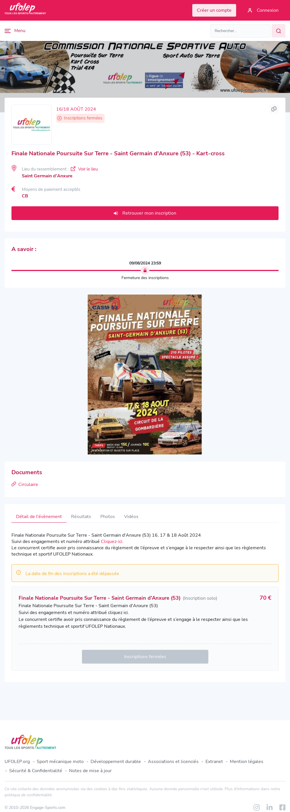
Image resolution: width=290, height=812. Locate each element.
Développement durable (116, 761)
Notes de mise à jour (90, 771)
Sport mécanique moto (60, 761)
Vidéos (131, 516)
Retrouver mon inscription (145, 213)
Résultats (81, 516)
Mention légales (246, 761)
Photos (107, 516)
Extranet (214, 761)
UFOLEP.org (17, 761)
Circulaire (24, 484)
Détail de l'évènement (39, 516)
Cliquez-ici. (112, 541)
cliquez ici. (118, 612)
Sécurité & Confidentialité (35, 771)
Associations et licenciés (173, 761)
